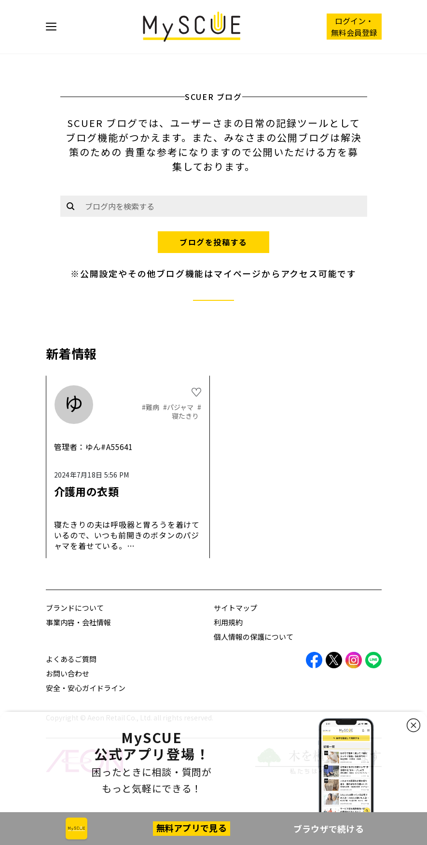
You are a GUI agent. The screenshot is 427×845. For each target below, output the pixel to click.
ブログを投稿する (213, 242)
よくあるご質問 (71, 659)
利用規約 (228, 622)
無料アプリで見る (191, 827)
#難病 (151, 407)
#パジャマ (179, 407)
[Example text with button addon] (223, 206)
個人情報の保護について (253, 637)
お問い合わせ (67, 673)
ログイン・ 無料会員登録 (354, 26)
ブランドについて (75, 608)
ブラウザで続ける (328, 828)
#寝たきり (186, 411)
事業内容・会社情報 (78, 622)
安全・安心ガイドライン (85, 688)
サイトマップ (235, 608)
